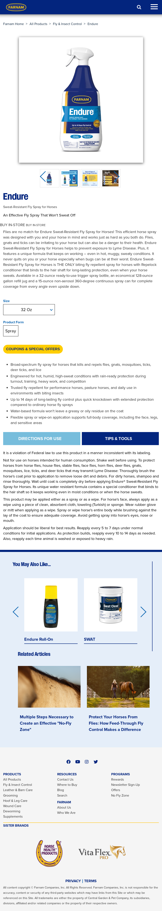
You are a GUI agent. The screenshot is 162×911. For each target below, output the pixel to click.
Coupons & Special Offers (33, 349)
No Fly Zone (120, 795)
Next (118, 178)
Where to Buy (67, 784)
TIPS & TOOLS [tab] (118, 438)
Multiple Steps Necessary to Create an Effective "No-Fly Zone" (46, 723)
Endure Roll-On (38, 639)
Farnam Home (13, 23)
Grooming (10, 795)
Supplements (13, 816)
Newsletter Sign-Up (125, 784)
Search (62, 795)
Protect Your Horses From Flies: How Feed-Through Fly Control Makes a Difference (116, 723)
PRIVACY (73, 881)
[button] (23, 225)
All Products (38, 23)
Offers (115, 790)
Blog (60, 790)
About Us (64, 807)
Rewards (117, 779)
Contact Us (65, 779)
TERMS (90, 881)
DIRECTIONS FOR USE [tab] (40, 438)
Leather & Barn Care (18, 790)
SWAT (89, 639)
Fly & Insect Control (67, 23)
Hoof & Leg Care (15, 800)
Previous (44, 178)
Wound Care (12, 806)
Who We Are (66, 812)
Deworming (11, 811)
